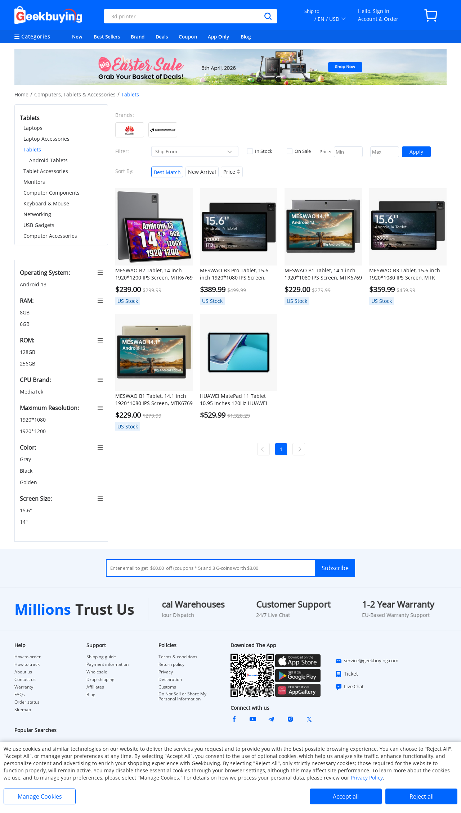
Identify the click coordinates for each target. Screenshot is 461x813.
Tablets (32, 149)
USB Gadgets (38, 225)
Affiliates (95, 687)
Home (21, 94)
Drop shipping (100, 679)
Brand (138, 36)
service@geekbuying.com (366, 660)
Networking (37, 214)
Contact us (25, 679)
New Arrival (202, 171)
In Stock (259, 151)
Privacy (165, 672)
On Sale (299, 151)
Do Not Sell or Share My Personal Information (182, 696)
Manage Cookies (40, 796)
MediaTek (32, 391)
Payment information (107, 664)
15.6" (26, 510)
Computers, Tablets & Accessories (75, 94)
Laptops (32, 127)
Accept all (346, 796)
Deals (162, 36)
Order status (27, 702)
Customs (167, 687)
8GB (25, 312)
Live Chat (349, 686)
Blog (246, 36)
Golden (29, 482)
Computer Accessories (50, 235)
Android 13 (34, 284)
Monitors (34, 181)
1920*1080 (33, 419)
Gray (26, 459)
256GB (28, 363)
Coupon (188, 36)
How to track (27, 664)
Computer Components (51, 192)
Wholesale (96, 672)
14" (24, 521)
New (77, 36)
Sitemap (22, 710)
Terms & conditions (177, 656)
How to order (27, 656)
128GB (28, 352)
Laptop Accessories (46, 138)
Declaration (170, 679)
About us (23, 672)
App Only (218, 36)
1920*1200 (33, 431)
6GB (25, 324)
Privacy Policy (367, 777)
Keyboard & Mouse (46, 203)
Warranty (23, 687)
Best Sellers (107, 36)
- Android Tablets (47, 160)
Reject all (421, 796)
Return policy (171, 664)
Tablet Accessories (45, 171)
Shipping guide (101, 656)
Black (27, 470)
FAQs (19, 694)
